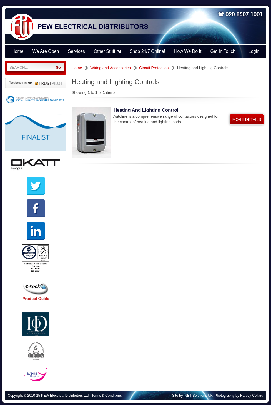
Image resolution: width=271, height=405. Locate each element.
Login (254, 51)
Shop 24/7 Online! (147, 51)
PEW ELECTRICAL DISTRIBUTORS (92, 27)
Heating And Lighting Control (146, 110)
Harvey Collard (251, 396)
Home (77, 68)
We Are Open (45, 51)
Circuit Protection (154, 68)
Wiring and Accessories (110, 68)
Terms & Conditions (106, 396)
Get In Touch (222, 51)
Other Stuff (104, 51)
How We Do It (187, 51)
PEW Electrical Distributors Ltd (65, 396)
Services (76, 51)
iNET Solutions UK (198, 396)
